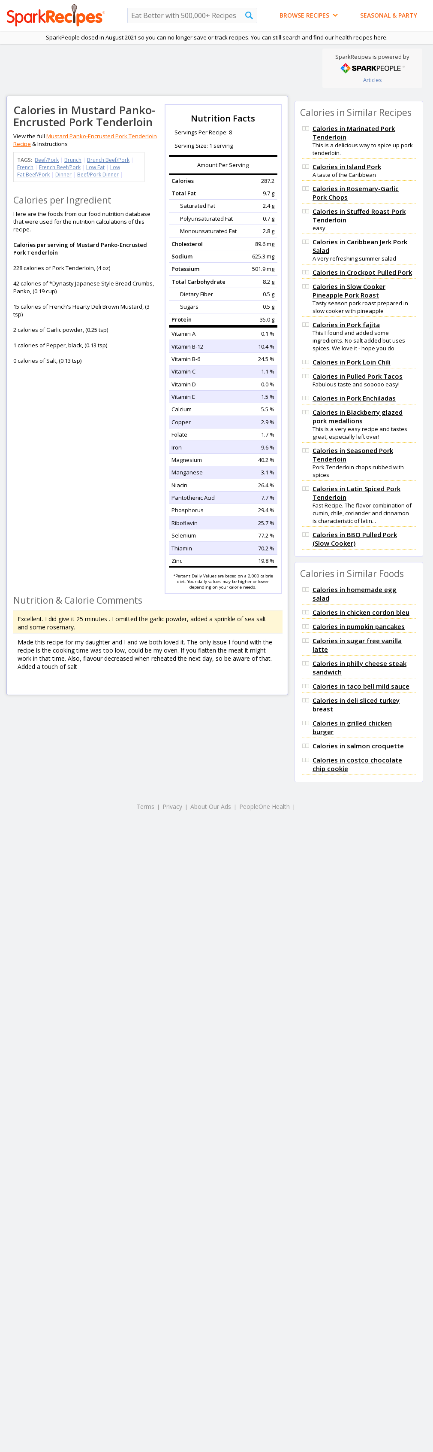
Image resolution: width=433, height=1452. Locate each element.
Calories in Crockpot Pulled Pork (362, 272)
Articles (372, 80)
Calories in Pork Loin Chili (352, 362)
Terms (145, 806)
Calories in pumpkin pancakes (359, 626)
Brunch (72, 160)
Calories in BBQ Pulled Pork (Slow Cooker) (355, 538)
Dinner (63, 174)
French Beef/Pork (60, 167)
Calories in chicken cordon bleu (361, 612)
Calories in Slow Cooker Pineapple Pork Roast (349, 290)
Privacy (172, 806)
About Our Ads (210, 806)
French (25, 167)
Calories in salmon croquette (358, 745)
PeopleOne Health (264, 806)
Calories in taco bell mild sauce (361, 686)
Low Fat (95, 167)
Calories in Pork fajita (346, 324)
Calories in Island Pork (347, 166)
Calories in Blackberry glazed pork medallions (358, 416)
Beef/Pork (47, 160)
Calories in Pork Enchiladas (354, 398)
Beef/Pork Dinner (98, 174)
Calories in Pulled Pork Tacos (358, 376)
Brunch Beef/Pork (108, 160)
